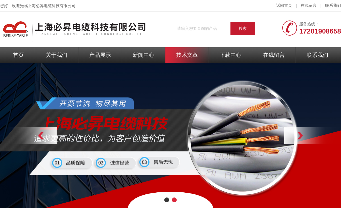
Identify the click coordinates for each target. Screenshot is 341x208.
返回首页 (284, 5)
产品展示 (100, 55)
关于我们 (56, 55)
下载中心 (230, 55)
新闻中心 (143, 55)
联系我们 (333, 5)
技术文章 (187, 55)
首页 (18, 55)
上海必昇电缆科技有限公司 (52, 6)
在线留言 (309, 5)
